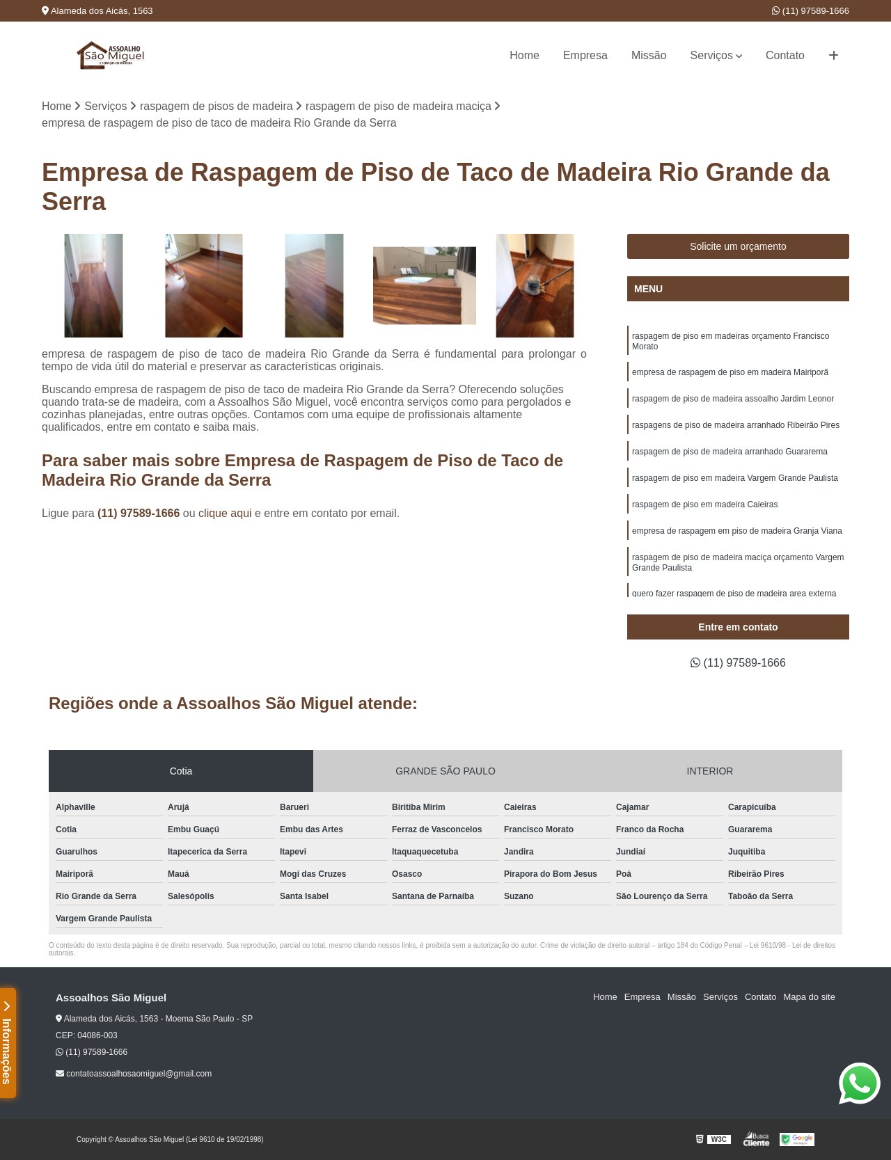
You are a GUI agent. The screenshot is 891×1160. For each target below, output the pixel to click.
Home (524, 55)
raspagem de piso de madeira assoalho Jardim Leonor (733, 399)
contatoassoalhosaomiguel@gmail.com (134, 1074)
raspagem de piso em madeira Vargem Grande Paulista (735, 478)
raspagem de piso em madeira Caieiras (705, 504)
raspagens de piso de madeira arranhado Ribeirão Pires (735, 425)
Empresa (585, 55)
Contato (785, 55)
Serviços (712, 55)
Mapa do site (809, 997)
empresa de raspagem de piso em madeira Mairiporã (730, 372)
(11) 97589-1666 (810, 11)
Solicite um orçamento (738, 246)
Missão (649, 55)
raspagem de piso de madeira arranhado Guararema (730, 451)
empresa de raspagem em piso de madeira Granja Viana (737, 531)
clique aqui (225, 513)
